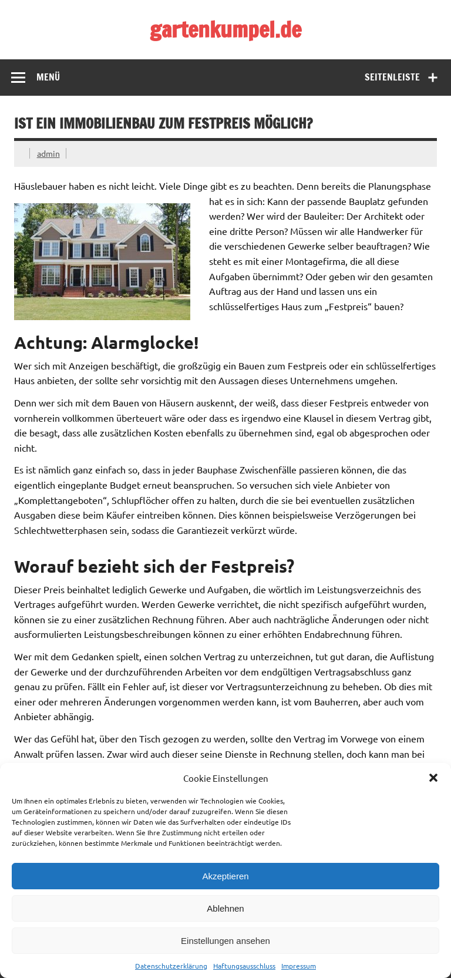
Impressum (298, 965)
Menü (48, 76)
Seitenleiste (392, 76)
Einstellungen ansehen (225, 941)
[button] (433, 778)
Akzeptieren (225, 876)
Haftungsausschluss (244, 965)
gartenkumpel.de (225, 29)
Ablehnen (225, 908)
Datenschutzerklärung (171, 965)
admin (48, 153)
